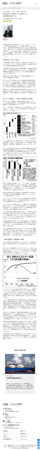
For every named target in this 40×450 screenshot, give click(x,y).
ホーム (4, 8)
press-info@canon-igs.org (13, 428)
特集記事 (5, 431)
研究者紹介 (23, 433)
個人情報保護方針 (7, 439)
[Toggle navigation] (36, 3)
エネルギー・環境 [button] (7, 21)
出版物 (4, 436)
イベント (5, 433)
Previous (3, 374)
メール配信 (7, 421)
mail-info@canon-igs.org (13, 411)
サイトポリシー (24, 439)
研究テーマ (23, 431)
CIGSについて (23, 436)
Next (36, 374)
